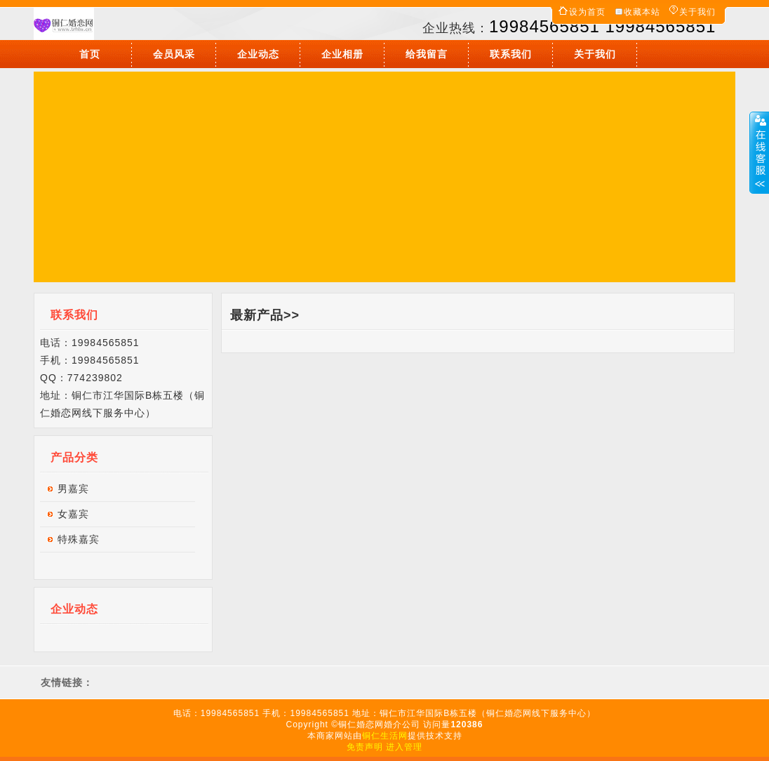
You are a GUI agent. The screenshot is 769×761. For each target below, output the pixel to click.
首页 (89, 54)
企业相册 (342, 54)
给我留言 (427, 54)
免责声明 (365, 747)
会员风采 (174, 54)
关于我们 (697, 12)
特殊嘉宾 (79, 539)
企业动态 (258, 54)
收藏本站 (642, 12)
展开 (759, 152)
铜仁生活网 (385, 736)
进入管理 (404, 747)
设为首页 (587, 12)
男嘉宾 (73, 488)
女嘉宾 (73, 514)
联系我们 (511, 54)
